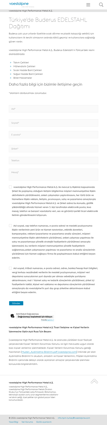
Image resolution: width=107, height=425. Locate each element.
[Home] (22, 4)
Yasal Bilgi (13, 422)
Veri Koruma (27, 422)
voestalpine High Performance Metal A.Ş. (31, 10)
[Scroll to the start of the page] (94, 381)
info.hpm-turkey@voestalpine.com (74, 418)
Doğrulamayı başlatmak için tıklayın (35, 316)
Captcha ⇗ (47, 320)
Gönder (16, 303)
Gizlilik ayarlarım (44, 422)
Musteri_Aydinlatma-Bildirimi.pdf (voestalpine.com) (49, 351)
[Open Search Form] (102, 3)
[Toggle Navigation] (88, 4)
